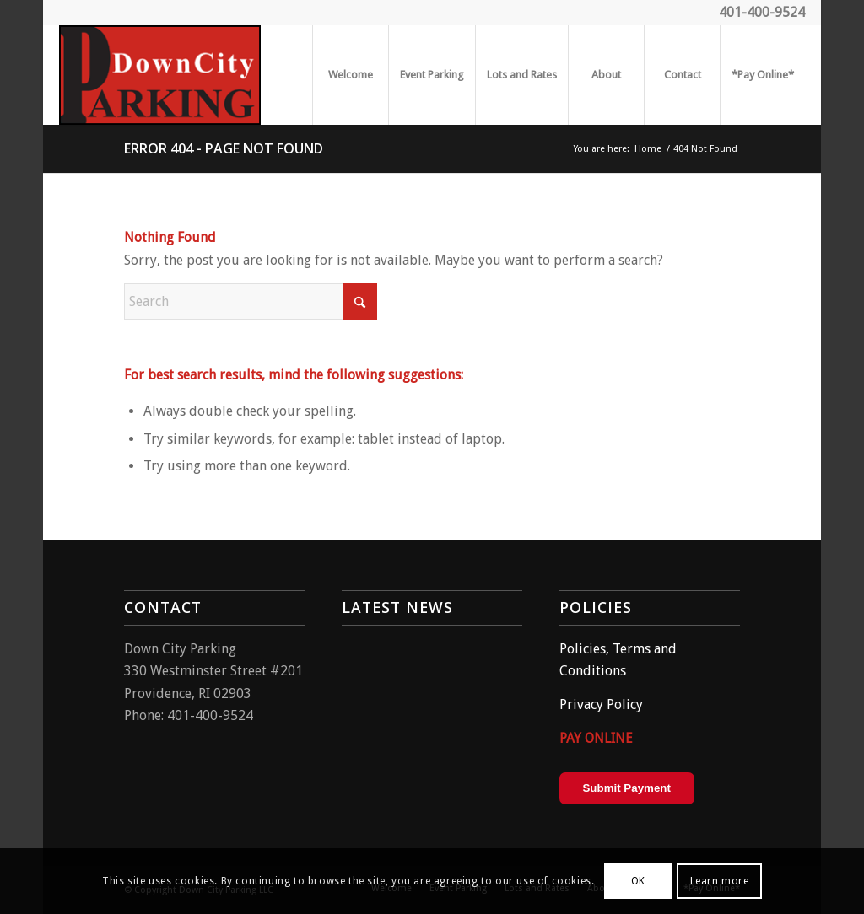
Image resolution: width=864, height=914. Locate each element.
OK (638, 881)
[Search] (250, 301)
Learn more (719, 881)
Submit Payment (626, 788)
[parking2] (160, 75)
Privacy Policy (601, 704)
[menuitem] (350, 75)
